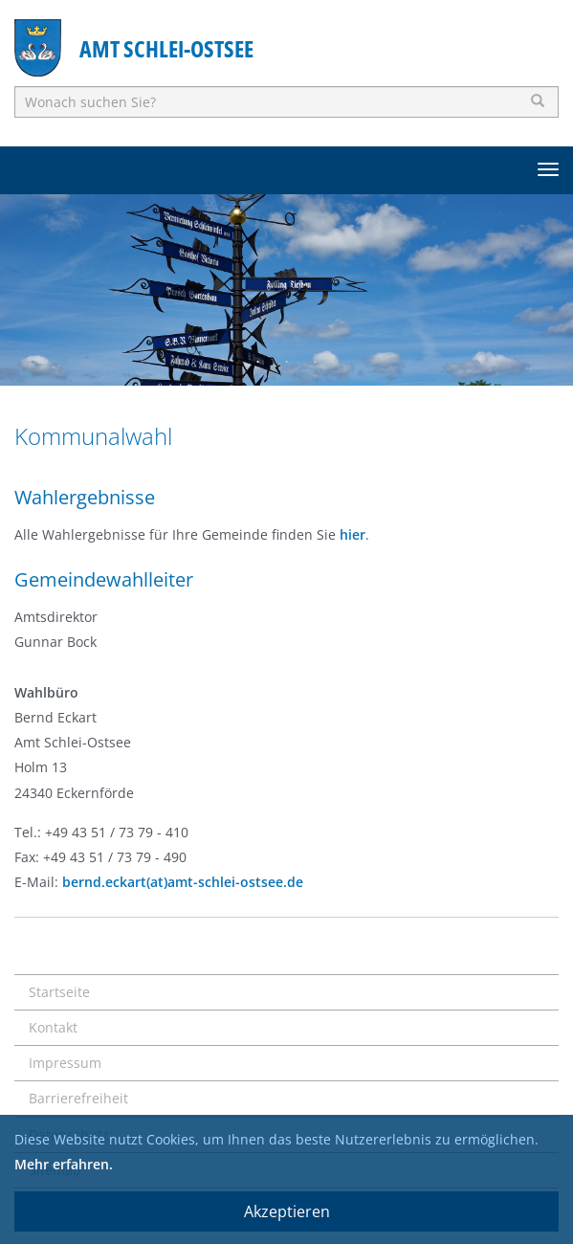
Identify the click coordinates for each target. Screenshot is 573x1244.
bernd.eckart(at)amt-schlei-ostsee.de (182, 882)
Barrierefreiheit (78, 1098)
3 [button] (315, 361)
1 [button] (258, 361)
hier (352, 534)
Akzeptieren (287, 1211)
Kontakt (53, 1027)
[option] (286, 290)
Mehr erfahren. (63, 1164)
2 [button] (287, 361)
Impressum (65, 1063)
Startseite (59, 992)
